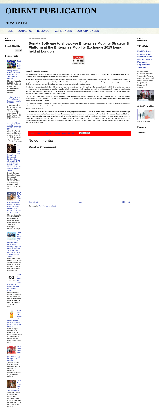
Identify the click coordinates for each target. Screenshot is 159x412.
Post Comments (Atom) (47, 206)
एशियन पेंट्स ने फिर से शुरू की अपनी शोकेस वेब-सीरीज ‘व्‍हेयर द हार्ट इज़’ (14, 126)
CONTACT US (25, 31)
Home (80, 202)
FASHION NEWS (63, 31)
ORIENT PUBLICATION (51, 10)
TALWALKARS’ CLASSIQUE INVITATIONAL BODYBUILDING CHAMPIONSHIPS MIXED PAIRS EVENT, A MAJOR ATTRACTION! (14, 203)
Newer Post (33, 202)
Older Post (126, 202)
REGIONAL (43, 31)
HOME (9, 31)
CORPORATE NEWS (88, 31)
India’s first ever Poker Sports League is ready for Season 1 (14, 100)
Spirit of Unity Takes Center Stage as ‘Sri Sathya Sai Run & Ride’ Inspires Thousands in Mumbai (14, 70)
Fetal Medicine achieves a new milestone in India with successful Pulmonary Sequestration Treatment (145, 59)
